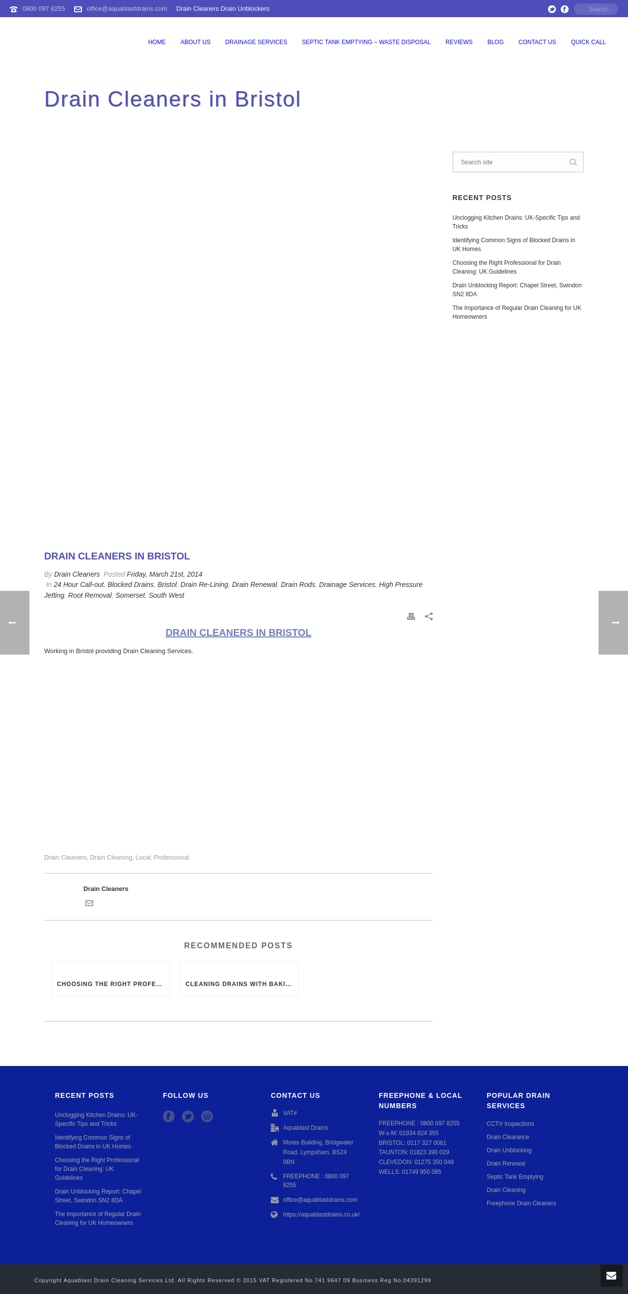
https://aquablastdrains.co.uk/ (321, 1214)
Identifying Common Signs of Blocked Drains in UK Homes (513, 245)
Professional (171, 857)
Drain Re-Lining (204, 584)
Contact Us (537, 42)
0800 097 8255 (44, 8)
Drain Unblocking (509, 1150)
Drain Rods (298, 584)
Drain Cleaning (506, 1190)
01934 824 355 (419, 1133)
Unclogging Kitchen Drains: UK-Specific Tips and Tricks (515, 222)
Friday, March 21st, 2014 (165, 574)
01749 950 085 (421, 1171)
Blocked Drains (130, 584)
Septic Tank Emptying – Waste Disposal (366, 42)
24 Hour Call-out (78, 584)
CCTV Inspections (510, 1123)
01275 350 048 (434, 1162)
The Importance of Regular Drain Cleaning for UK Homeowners (516, 312)
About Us (195, 42)
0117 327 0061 (426, 1143)
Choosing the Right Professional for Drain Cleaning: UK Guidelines (113, 984)
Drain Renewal (254, 584)
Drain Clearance (508, 1137)
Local (143, 857)
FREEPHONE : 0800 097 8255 (316, 1181)
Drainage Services (256, 42)
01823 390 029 (429, 1152)
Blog (495, 42)
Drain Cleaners (77, 574)
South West (166, 595)
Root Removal (90, 595)
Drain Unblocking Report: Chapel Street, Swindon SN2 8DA (516, 290)
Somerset (130, 595)
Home (157, 42)
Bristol (167, 584)
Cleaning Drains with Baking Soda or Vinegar (241, 984)
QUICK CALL (588, 42)
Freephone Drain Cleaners (521, 1203)
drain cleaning (111, 857)
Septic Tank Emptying (515, 1176)
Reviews (458, 42)
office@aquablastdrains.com (127, 8)
